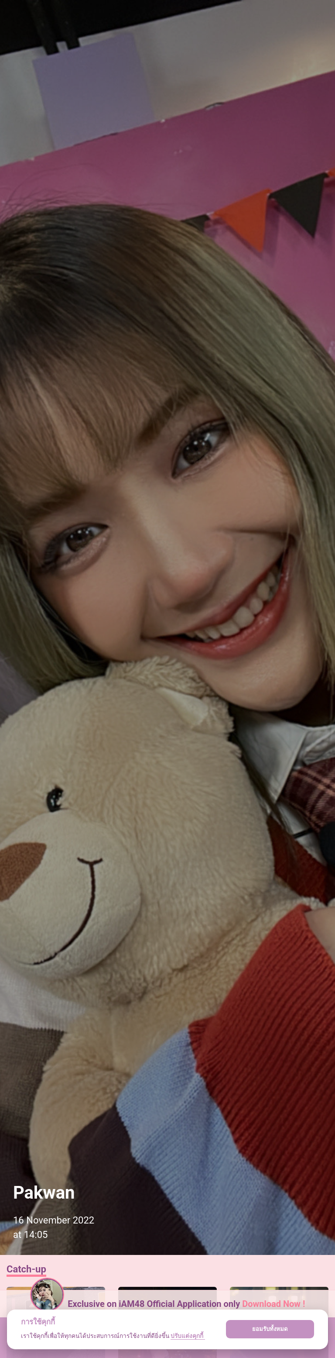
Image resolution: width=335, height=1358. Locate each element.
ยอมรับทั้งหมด (270, 1329)
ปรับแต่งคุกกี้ (188, 1335)
